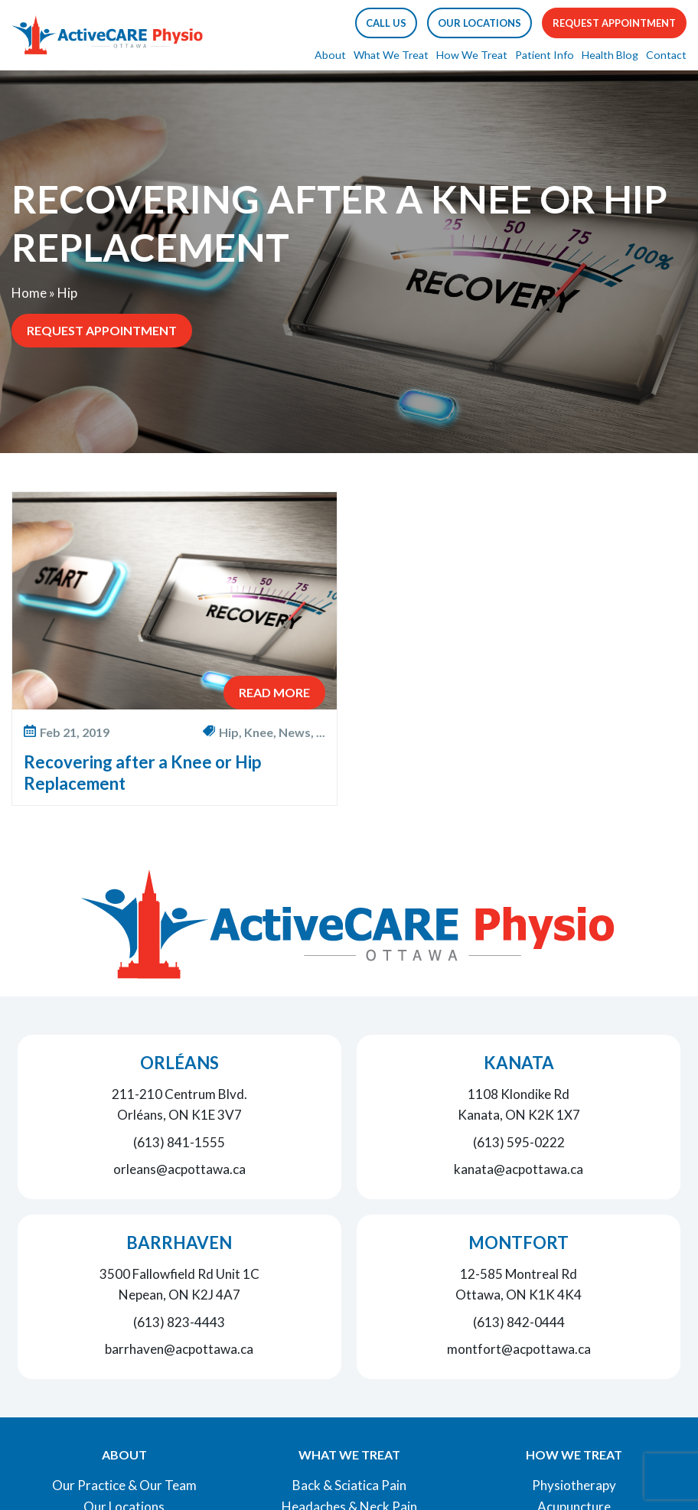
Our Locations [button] (479, 23)
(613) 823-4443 (179, 1322)
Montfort (518, 1242)
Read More (274, 692)
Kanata (519, 1062)
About (330, 54)
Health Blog (610, 54)
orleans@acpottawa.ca (179, 1169)
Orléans (179, 1062)
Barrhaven (179, 1242)
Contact (666, 54)
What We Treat (391, 54)
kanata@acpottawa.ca (518, 1169)
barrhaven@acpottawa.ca (179, 1349)
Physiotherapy (574, 1485)
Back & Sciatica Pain (349, 1485)
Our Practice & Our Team (124, 1485)
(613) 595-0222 (519, 1142)
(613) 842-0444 (519, 1322)
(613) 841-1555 (179, 1142)
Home (29, 293)
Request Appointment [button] (614, 23)
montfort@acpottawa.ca (519, 1349)
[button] (386, 23)
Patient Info (544, 54)
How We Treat (471, 54)
